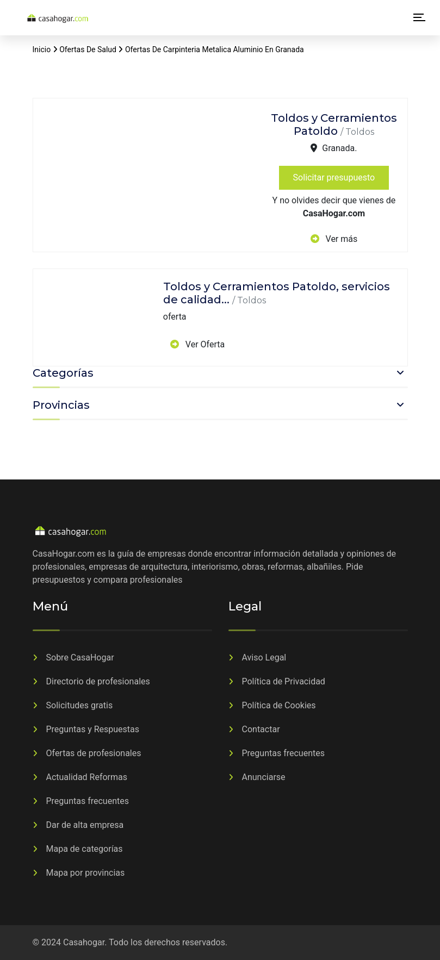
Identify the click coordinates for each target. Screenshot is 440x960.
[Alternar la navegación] (419, 18)
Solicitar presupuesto (334, 177)
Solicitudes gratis (79, 705)
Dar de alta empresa (85, 825)
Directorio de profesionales (98, 681)
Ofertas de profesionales (93, 753)
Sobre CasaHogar (80, 657)
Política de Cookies (279, 705)
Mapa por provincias (85, 873)
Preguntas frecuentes (87, 801)
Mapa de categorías (84, 849)
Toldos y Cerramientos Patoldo (334, 124)
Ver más (341, 239)
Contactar (261, 729)
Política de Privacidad (283, 681)
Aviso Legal (264, 657)
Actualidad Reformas (87, 777)
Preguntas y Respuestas (93, 729)
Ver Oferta (204, 344)
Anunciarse (264, 777)
